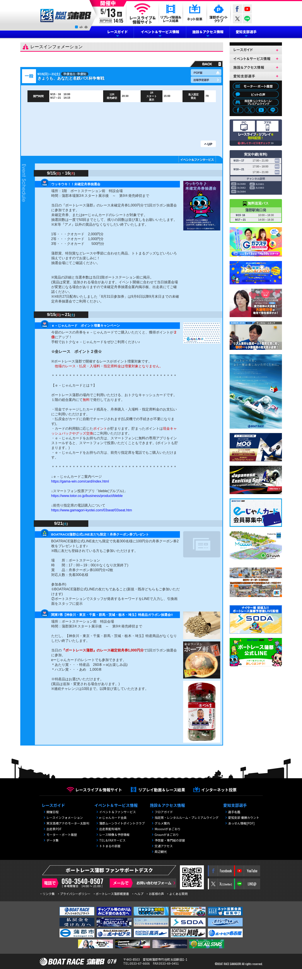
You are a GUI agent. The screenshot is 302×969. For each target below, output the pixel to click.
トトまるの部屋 (110, 846)
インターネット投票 (219, 789)
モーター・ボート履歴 (256, 86)
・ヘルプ (137, 894)
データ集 (52, 840)
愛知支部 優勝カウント (243, 817)
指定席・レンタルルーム (256, 102)
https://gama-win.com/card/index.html (80, 481)
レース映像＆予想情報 (114, 834)
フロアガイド (164, 812)
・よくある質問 (177, 894)
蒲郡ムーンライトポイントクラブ (122, 823)
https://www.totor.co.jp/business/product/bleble (87, 496)
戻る (205, 63)
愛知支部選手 (246, 31)
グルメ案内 (162, 823)
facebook (238, 110)
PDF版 (206, 72)
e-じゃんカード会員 (113, 817)
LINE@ (247, 18)
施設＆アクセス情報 (208, 31)
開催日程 (52, 812)
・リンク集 (47, 894)
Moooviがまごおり (168, 829)
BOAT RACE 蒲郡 (66, 16)
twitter (237, 18)
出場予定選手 (206, 79)
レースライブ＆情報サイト (98, 789)
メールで (143, 883)
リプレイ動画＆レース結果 (161, 789)
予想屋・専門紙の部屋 (170, 840)
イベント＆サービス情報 (160, 31)
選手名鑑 (234, 812)
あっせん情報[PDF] (241, 823)
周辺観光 (161, 851)
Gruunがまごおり (167, 834)
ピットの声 (256, 94)
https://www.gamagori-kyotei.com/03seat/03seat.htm (91, 510)
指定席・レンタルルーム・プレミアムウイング (186, 817)
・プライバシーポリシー (73, 894)
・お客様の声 (155, 894)
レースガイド (117, 31)
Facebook (237, 9)
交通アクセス (164, 846)
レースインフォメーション (64, 817)
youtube (261, 110)
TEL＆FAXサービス (112, 840)
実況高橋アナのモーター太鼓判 (67, 823)
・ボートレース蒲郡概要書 (111, 894)
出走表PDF (53, 829)
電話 (73, 883)
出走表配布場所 (110, 829)
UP (208, 144)
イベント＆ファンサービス (117, 812)
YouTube (247, 9)
